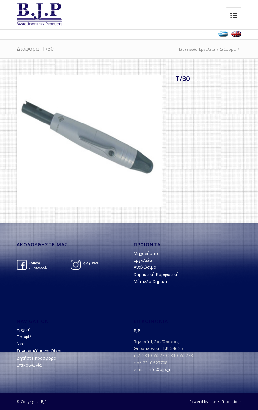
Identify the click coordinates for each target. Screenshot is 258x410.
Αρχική (24, 330)
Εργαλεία (207, 49)
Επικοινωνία (29, 365)
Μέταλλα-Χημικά (150, 281)
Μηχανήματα (147, 253)
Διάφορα (227, 49)
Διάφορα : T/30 (35, 48)
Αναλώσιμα (145, 267)
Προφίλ (24, 337)
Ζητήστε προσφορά (36, 358)
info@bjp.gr (159, 369)
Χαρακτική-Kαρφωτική (156, 274)
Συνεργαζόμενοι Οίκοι (39, 351)
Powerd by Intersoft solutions (215, 401)
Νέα (21, 344)
